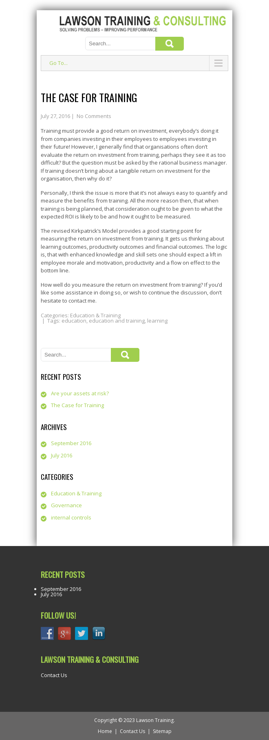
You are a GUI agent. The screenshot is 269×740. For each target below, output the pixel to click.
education (74, 320)
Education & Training (95, 315)
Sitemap (162, 731)
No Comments (94, 116)
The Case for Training (77, 405)
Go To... (58, 63)
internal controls (71, 517)
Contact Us (54, 675)
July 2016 (61, 455)
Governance (66, 505)
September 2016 (71, 443)
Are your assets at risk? (80, 393)
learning (157, 320)
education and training (117, 320)
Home (105, 731)
